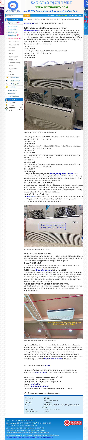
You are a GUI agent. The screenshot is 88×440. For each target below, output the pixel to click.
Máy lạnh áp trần (29, 23)
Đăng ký (71, 15)
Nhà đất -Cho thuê (14, 44)
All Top (11, 71)
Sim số (11, 53)
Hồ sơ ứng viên (12, 29)
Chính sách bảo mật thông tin (26, 437)
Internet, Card (13, 59)
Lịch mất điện (15, 77)
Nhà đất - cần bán (14, 41)
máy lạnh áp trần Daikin (61, 173)
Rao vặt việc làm (13, 68)
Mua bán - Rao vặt (15, 38)
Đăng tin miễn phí (12, 32)
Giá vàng (13, 87)
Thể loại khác (13, 74)
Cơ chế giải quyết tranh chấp (44, 437)
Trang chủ (14, 19)
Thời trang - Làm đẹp (14, 62)
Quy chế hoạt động (13, 26)
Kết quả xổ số (11, 93)
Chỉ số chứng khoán (13, 96)
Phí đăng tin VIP (52, 15)
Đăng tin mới (62, 15)
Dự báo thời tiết (15, 81)
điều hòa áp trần (44, 270)
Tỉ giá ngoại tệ (15, 84)
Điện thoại (12, 50)
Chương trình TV (12, 90)
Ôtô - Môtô (12, 47)
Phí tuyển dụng (14, 35)
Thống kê (14, 99)
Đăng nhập (78, 15)
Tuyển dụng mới (14, 23)
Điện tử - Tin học (13, 56)
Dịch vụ (11, 65)
